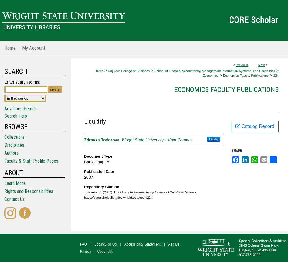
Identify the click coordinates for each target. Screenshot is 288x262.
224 (276, 75)
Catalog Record (254, 126)
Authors (11, 153)
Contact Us (14, 199)
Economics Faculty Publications (246, 75)
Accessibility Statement (142, 244)
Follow (213, 139)
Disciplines (14, 145)
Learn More (15, 183)
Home (99, 71)
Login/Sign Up (106, 244)
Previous (242, 65)
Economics (210, 75)
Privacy (85, 251)
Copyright (104, 251)
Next (261, 65)
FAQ (83, 244)
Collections (14, 137)
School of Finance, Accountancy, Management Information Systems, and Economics (214, 71)
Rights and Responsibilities (28, 191)
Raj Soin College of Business (129, 71)
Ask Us (173, 244)
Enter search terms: (22, 82)
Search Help (15, 116)
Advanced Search (20, 108)
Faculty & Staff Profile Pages (31, 161)
